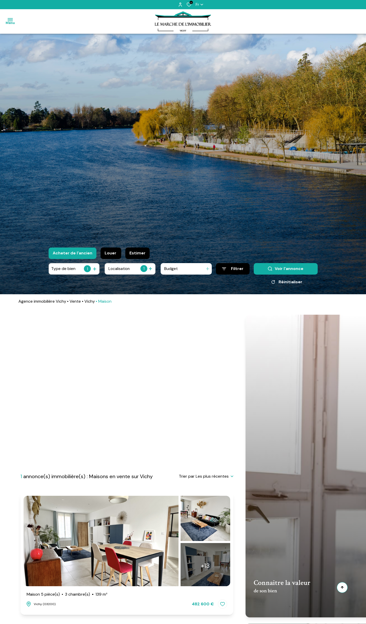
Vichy (89, 303)
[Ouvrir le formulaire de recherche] (233, 269)
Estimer (137, 253)
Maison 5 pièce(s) (67, 594)
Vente (75, 303)
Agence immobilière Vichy (42, 303)
